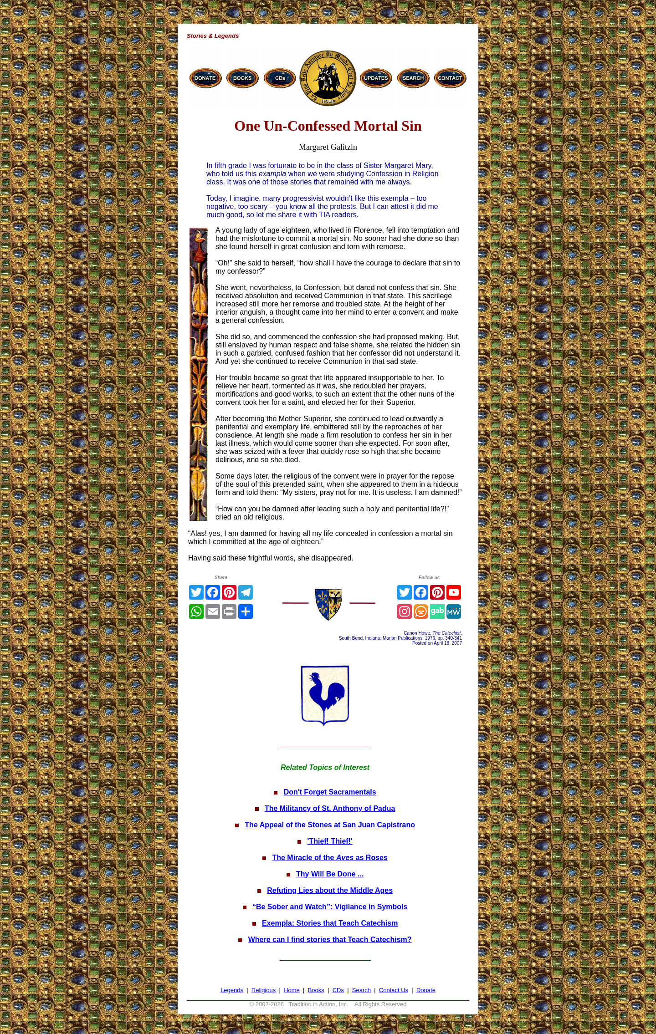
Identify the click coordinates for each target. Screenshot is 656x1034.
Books (316, 990)
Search (361, 990)
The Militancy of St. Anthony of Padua (330, 808)
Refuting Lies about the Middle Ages (330, 890)
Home (292, 990)
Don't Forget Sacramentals (330, 792)
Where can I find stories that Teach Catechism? (330, 939)
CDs (338, 990)
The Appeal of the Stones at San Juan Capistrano (330, 825)
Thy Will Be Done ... (330, 874)
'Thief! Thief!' (330, 841)
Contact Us (393, 990)
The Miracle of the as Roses (329, 857)
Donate (426, 990)
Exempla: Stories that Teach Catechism (330, 923)
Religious (263, 990)
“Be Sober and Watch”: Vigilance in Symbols (330, 907)
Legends (231, 990)
